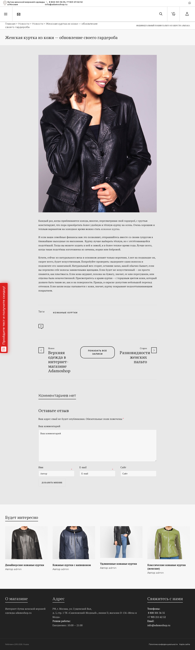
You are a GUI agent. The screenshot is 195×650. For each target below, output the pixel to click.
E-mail (83, 467)
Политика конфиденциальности (163, 644)
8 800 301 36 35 (57, 2)
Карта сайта (184, 644)
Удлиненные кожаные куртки (118, 564)
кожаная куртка (110, 229)
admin (18, 569)
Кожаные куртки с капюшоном (72, 565)
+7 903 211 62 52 (74, 2)
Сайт (123, 467)
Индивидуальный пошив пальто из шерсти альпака (163, 25)
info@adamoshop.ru (158, 625)
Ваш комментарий (49, 426)
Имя (40, 467)
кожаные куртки (65, 312)
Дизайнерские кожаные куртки (24, 565)
